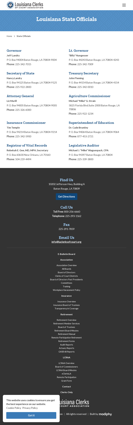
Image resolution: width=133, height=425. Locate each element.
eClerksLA (66, 373)
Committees (66, 283)
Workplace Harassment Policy (66, 290)
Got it (31, 415)
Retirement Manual (66, 334)
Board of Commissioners (66, 367)
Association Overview (67, 265)
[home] (25, 5)
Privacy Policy (30, 407)
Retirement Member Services (66, 323)
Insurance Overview (66, 301)
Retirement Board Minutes (66, 330)
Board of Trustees (66, 327)
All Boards (66, 269)
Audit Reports (66, 344)
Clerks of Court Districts (66, 276)
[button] (123, 5)
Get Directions (66, 196)
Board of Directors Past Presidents (66, 279)
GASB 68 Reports (67, 351)
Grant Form (66, 381)
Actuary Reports (66, 348)
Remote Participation (66, 377)
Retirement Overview (66, 320)
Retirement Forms (66, 341)
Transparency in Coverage (66, 308)
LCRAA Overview (66, 363)
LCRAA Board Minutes (66, 370)
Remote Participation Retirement (66, 337)
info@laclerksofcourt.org (66, 241)
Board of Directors (66, 272)
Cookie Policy (13, 407)
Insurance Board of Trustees (66, 305)
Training (66, 286)
